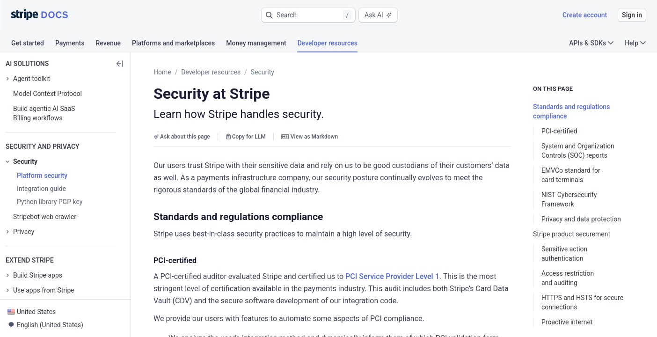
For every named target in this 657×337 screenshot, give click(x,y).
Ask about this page (181, 136)
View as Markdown (309, 136)
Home (162, 72)
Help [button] (635, 43)
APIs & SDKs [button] (591, 43)
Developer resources (211, 72)
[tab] (33, 44)
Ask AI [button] (378, 15)
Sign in (632, 15)
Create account (584, 15)
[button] (308, 14)
